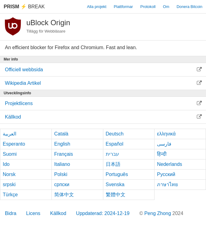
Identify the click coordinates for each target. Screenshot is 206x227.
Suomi (10, 154)
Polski (60, 174)
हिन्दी (161, 154)
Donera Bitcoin (189, 6)
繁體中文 (115, 194)
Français (63, 154)
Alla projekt (96, 6)
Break (24, 6)
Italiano (62, 164)
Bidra (10, 213)
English (62, 144)
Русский (166, 174)
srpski (9, 184)
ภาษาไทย (167, 184)
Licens (33, 213)
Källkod (58, 213)
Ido (6, 164)
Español (115, 144)
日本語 (113, 164)
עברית (112, 154)
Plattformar (123, 6)
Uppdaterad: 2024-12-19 (102, 213)
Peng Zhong (158, 213)
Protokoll (148, 6)
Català (61, 133)
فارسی (164, 144)
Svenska (115, 184)
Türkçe (10, 194)
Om (166, 6)
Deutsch (115, 133)
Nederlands (169, 164)
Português (117, 174)
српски (62, 184)
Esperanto (14, 144)
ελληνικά (166, 133)
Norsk (9, 174)
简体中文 (64, 194)
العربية (9, 133)
